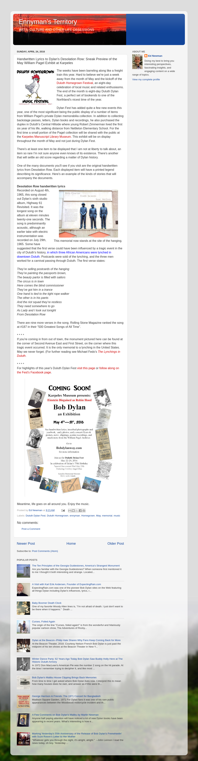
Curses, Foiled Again (43, 621)
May (98, 515)
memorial (107, 515)
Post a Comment (31, 529)
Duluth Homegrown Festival (75, 83)
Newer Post (26, 543)
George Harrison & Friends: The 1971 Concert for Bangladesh (66, 696)
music (117, 515)
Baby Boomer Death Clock (46, 603)
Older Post (115, 543)
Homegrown (88, 515)
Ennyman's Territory (48, 21)
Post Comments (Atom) (45, 551)
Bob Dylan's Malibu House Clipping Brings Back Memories (64, 677)
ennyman (75, 515)
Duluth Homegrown (57, 515)
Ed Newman (155, 55)
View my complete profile (146, 79)
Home (71, 543)
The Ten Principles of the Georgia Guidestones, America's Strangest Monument (76, 565)
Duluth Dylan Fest (35, 515)
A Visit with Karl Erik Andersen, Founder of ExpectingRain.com (66, 584)
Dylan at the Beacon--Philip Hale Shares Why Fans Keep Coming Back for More (76, 640)
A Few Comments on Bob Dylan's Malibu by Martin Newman (65, 714)
